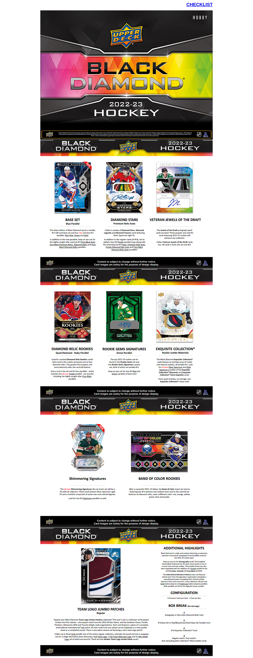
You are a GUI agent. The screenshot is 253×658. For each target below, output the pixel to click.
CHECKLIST (199, 4)
